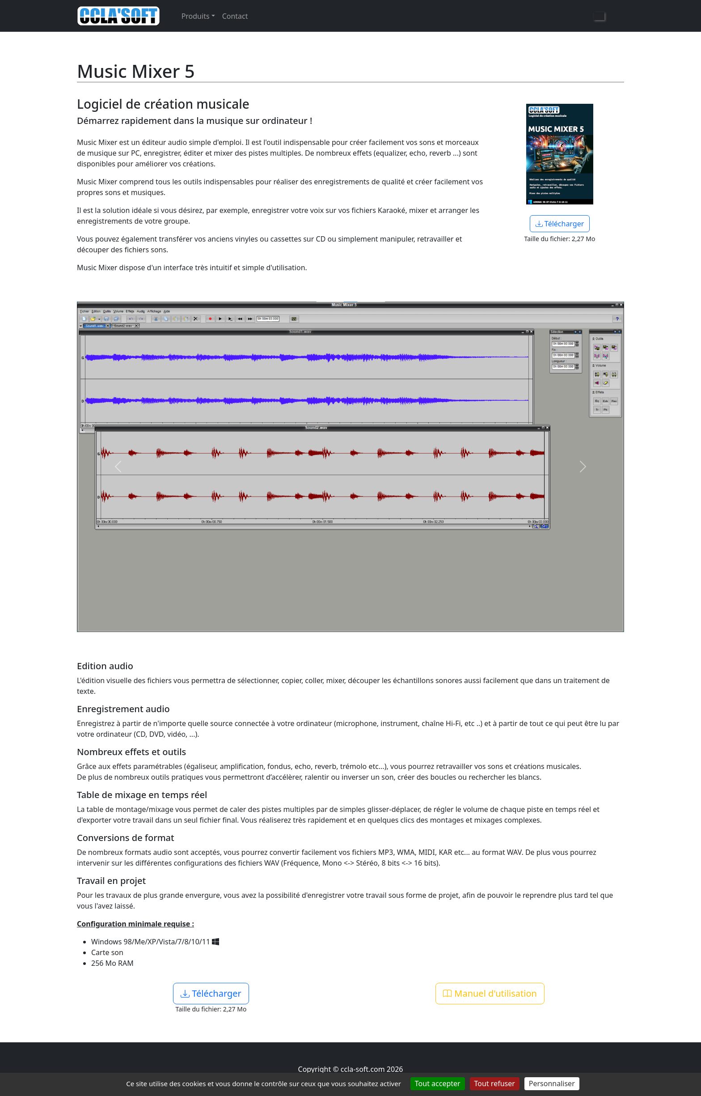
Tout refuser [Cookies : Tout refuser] (494, 1083)
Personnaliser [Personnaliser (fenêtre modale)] (552, 1083)
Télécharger (560, 224)
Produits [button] (196, 16)
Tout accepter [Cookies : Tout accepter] (437, 1083)
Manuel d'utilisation (490, 993)
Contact (235, 16)
